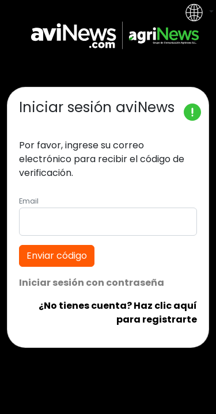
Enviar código (56, 255)
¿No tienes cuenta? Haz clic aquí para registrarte (118, 312)
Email (29, 201)
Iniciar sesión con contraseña (91, 282)
